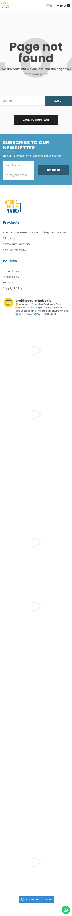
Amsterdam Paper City (16, 244)
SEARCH (58, 100)
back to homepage (36, 119)
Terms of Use (10, 282)
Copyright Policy (12, 288)
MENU (63, 5)
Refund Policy (11, 271)
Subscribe (53, 170)
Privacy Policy (11, 276)
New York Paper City (14, 249)
